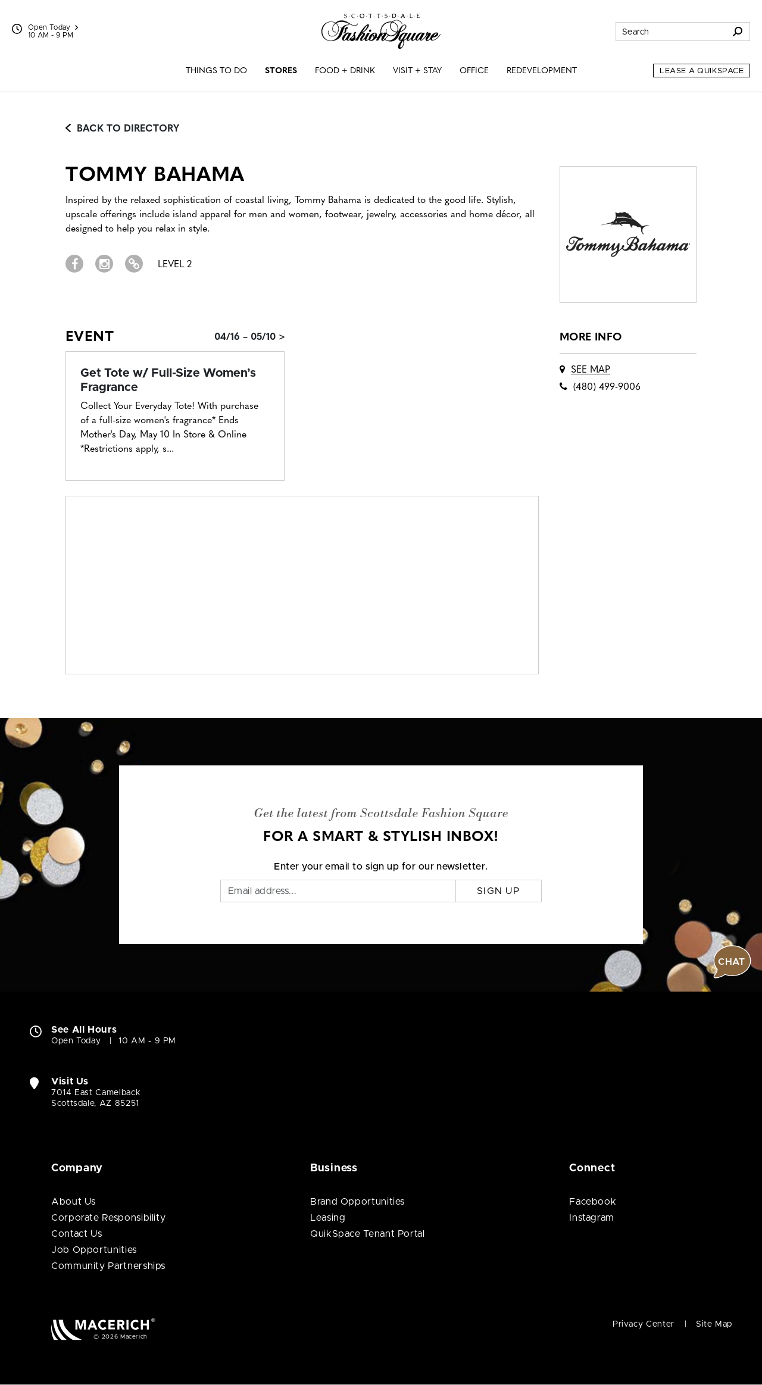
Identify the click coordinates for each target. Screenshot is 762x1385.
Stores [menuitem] (281, 71)
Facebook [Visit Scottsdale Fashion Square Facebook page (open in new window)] (592, 1201)
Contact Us (76, 1234)
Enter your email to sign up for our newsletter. (381, 866)
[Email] (338, 891)
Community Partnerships (108, 1266)
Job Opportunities (94, 1250)
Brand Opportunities (357, 1201)
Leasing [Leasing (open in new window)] (327, 1218)
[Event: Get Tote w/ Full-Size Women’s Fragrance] (175, 380)
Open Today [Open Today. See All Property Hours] (76, 1041)
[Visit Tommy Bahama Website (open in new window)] (134, 264)
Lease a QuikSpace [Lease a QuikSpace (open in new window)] (702, 71)
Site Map (714, 1324)
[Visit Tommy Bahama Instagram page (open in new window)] (104, 264)
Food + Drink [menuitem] (345, 71)
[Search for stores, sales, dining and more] (671, 31)
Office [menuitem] (474, 71)
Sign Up (498, 891)
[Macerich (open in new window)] (103, 1328)
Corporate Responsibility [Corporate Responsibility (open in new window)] (108, 1218)
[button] (732, 962)
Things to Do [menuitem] (216, 71)
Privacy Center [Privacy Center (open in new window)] (643, 1324)
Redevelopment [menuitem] (542, 71)
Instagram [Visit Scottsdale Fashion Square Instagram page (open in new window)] (591, 1218)
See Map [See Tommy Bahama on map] (590, 370)
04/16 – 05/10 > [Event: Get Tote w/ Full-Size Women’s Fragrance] (249, 337)
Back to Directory (122, 129)
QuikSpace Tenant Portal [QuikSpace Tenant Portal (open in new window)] (367, 1234)
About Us (73, 1201)
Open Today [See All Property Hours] (53, 27)
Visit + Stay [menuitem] (417, 71)
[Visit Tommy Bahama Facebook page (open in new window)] (74, 264)
